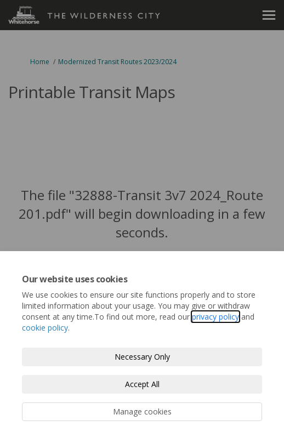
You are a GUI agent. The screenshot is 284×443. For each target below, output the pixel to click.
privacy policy (215, 316)
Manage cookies (142, 411)
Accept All (142, 384)
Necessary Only (142, 356)
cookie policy (45, 327)
